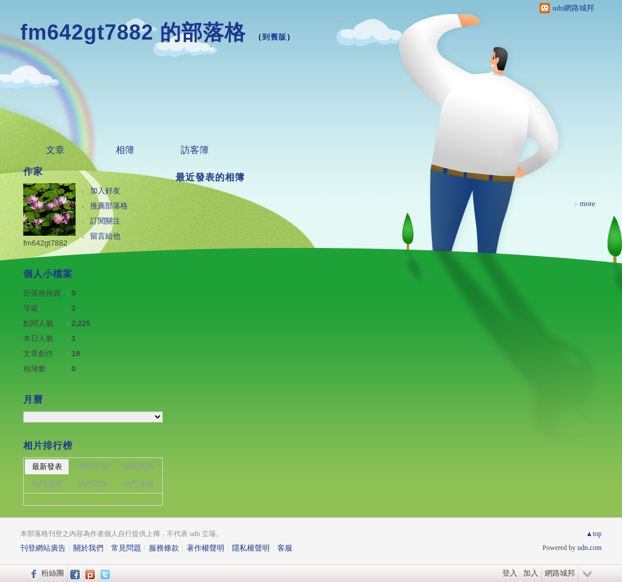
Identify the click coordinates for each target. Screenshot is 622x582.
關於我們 (88, 548)
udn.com (589, 548)
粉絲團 (52, 573)
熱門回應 (93, 484)
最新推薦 (139, 466)
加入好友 (105, 190)
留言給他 (105, 236)
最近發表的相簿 (210, 177)
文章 (55, 150)
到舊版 (274, 37)
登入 (509, 573)
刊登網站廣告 (43, 548)
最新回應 (93, 466)
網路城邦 (560, 573)
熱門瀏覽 (47, 484)
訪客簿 (195, 150)
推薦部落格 (109, 205)
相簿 (125, 150)
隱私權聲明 (251, 548)
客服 (284, 548)
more (587, 203)
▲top (594, 534)
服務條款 (164, 548)
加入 (530, 573)
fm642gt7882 (45, 243)
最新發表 (47, 466)
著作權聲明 (205, 548)
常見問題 (126, 548)
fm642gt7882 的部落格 (133, 32)
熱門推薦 (139, 484)
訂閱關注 (105, 221)
